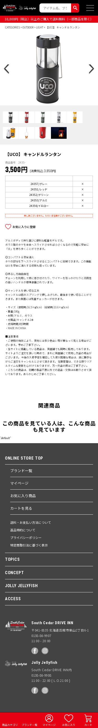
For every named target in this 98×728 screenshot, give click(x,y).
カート (88, 725)
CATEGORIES (12, 27)
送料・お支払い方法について (30, 522)
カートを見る (21, 508)
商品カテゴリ (10, 725)
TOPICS (12, 559)
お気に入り (68, 725)
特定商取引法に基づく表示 (29, 545)
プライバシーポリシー (26, 537)
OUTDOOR (27, 27)
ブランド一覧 (21, 470)
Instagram (45, 650)
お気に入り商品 (23, 495)
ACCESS (13, 598)
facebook (34, 650)
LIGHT (39, 27)
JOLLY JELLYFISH (21, 585)
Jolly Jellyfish (27, 8)
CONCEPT (14, 572)
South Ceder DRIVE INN (10, 8)
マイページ (19, 483)
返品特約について (22, 530)
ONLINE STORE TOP (24, 458)
